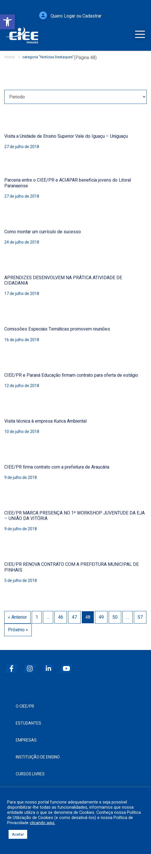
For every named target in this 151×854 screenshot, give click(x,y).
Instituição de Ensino (38, 757)
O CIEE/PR (25, 706)
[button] (7, 21)
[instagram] (31, 666)
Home (10, 57)
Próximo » (18, 627)
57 (140, 614)
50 (115, 614)
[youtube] (67, 666)
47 (74, 614)
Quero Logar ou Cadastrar (76, 18)
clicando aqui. (42, 823)
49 (101, 614)
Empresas (26, 740)
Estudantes (28, 723)
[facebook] (12, 666)
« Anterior (17, 614)
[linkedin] (49, 666)
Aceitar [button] (18, 834)
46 (60, 614)
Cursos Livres (30, 774)
